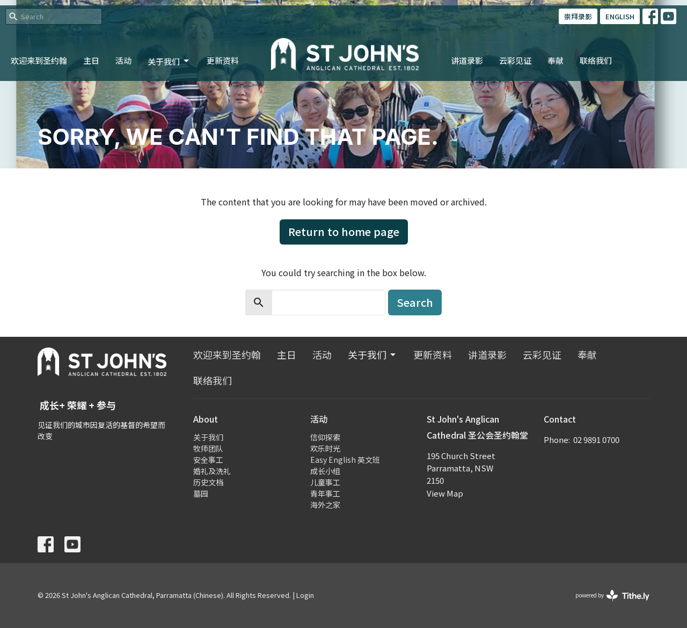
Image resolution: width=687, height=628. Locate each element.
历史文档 (208, 482)
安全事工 (208, 459)
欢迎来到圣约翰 (39, 60)
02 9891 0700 (596, 439)
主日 (91, 60)
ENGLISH (619, 16)
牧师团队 (208, 448)
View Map (445, 493)
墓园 (200, 493)
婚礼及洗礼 (212, 471)
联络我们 (596, 60)
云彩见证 (515, 60)
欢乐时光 (325, 448)
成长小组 (325, 471)
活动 (123, 60)
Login (305, 595)
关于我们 (169, 61)
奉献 (555, 60)
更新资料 (223, 60)
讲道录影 (467, 60)
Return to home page (343, 231)
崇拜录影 (578, 16)
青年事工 (325, 493)
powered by (612, 595)
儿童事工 (325, 482)
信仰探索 (325, 437)
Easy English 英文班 (345, 459)
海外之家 (325, 504)
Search (415, 302)
